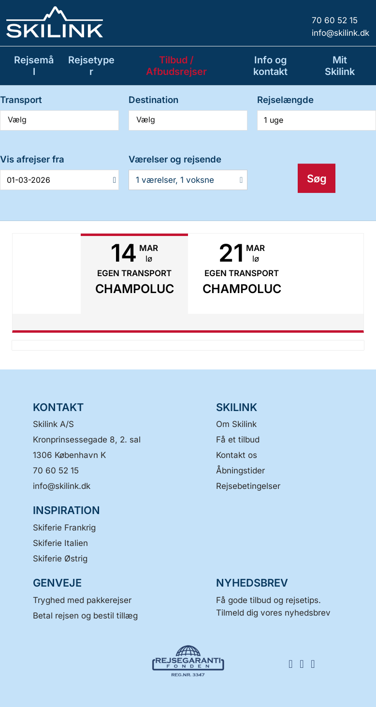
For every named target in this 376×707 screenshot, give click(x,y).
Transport (21, 99)
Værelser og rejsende (175, 159)
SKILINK (236, 407)
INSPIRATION (66, 510)
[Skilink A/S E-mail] (61, 486)
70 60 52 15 (56, 470)
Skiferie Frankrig (64, 527)
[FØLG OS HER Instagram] (305, 663)
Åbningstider (240, 470)
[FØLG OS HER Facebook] (294, 663)
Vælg (59, 120)
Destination (153, 99)
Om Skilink (236, 424)
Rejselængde (285, 99)
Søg (317, 178)
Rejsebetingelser (248, 486)
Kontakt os (236, 455)
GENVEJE (57, 582)
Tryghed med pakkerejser (82, 600)
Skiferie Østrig (60, 558)
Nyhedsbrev (252, 582)
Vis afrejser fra (32, 159)
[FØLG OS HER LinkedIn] (316, 663)
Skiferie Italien (60, 543)
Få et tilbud (238, 439)
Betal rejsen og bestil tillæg (85, 615)
